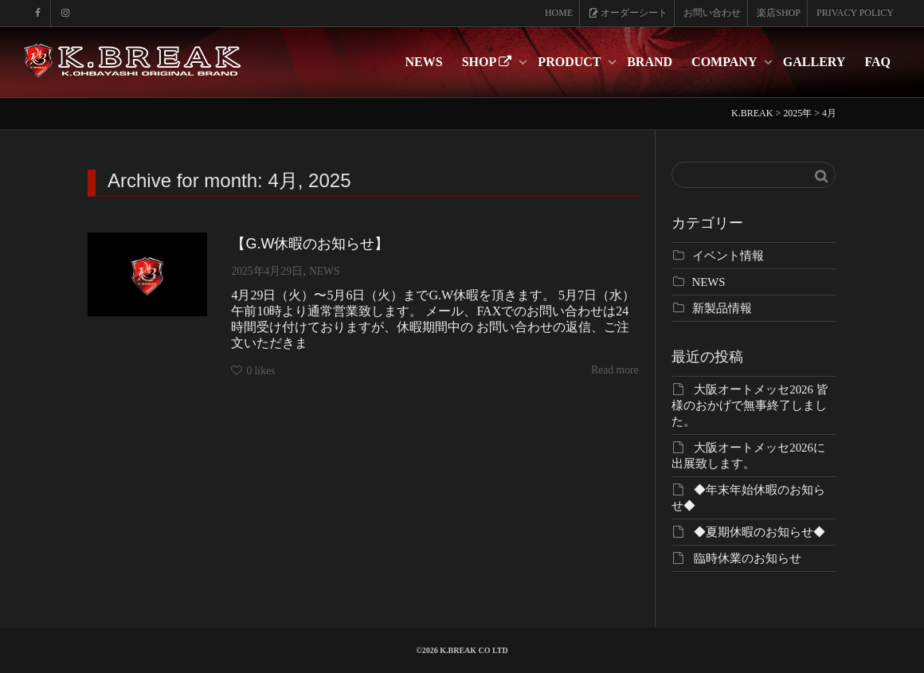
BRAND (649, 61)
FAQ (877, 61)
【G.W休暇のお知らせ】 (310, 244)
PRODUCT (571, 61)
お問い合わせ (712, 12)
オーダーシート (628, 12)
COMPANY (725, 61)
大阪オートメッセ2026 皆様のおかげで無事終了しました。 (749, 405)
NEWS (424, 61)
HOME (559, 12)
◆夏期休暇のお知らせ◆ (759, 532)
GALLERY (814, 61)
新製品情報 (722, 308)
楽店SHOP (779, 12)
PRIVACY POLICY (855, 12)
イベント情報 (728, 255)
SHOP (488, 61)
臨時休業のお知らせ (747, 558)
